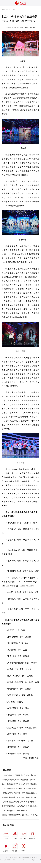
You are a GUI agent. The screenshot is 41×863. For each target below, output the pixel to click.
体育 (8, 9)
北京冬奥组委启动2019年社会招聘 (14, 811)
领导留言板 (32, 834)
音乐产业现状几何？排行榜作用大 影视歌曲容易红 (21, 806)
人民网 (2, 9)
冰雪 (13, 9)
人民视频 (6, 847)
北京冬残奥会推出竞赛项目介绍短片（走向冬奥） (20, 775)
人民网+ (14, 834)
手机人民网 (23, 834)
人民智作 (23, 847)
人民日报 (6, 834)
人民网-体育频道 (30, 27)
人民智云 (14, 847)
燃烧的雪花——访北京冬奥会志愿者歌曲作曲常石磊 (21, 797)
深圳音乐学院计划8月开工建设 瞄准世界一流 (18, 780)
